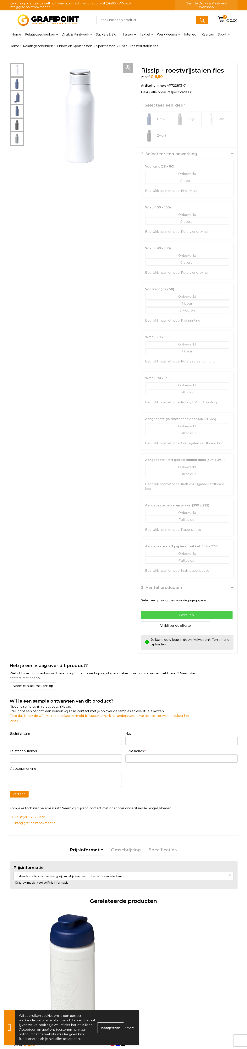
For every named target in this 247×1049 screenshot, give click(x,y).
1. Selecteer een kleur (163, 105)
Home (16, 34)
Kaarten (208, 34)
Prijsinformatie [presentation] (88, 850)
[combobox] (146, 20)
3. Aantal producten (161, 587)
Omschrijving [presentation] (126, 850)
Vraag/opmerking (23, 768)
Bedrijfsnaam (20, 733)
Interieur (191, 34)
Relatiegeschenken (40, 34)
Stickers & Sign (107, 34)
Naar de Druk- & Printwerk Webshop (206, 5)
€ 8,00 (195, 977)
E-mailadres (135, 751)
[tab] (88, 850)
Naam (129, 733)
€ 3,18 (138, 977)
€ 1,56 (81, 983)
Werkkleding (167, 34)
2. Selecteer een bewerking (169, 154)
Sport (222, 34)
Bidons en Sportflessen (74, 46)
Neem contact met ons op (33, 686)
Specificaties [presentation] (161, 850)
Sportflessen (105, 46)
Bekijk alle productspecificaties (166, 92)
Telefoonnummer (23, 751)
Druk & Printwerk (75, 34)
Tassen (127, 34)
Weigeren (130, 1027)
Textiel (145, 34)
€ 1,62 (24, 988)
